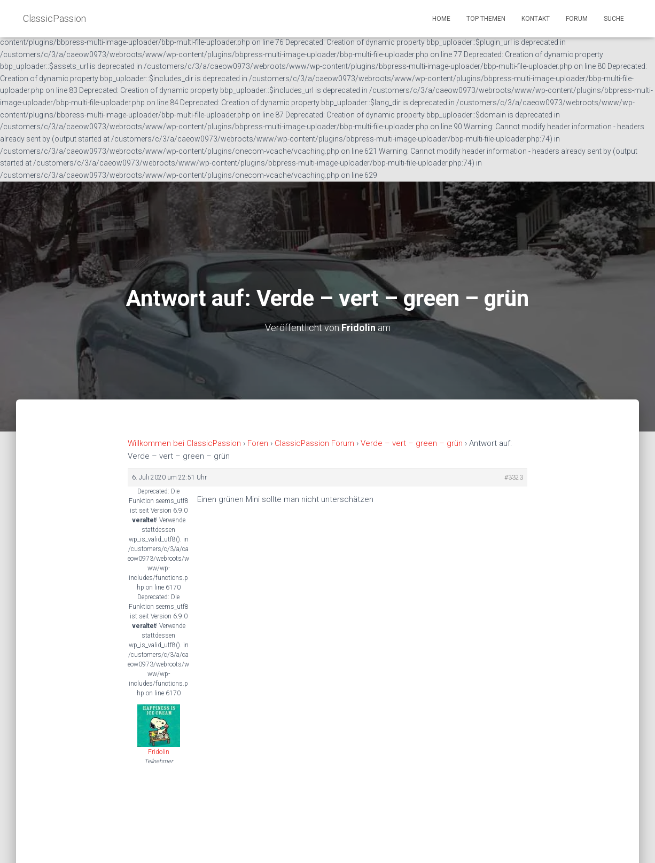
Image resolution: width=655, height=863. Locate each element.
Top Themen (485, 18)
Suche (614, 18)
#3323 (513, 477)
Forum (577, 18)
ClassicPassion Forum (314, 443)
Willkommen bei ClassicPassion (184, 443)
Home (441, 18)
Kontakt (535, 18)
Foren (257, 443)
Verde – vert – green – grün (412, 443)
